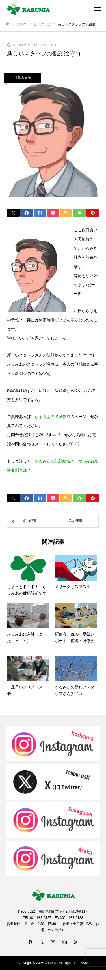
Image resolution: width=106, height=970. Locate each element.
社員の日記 (22, 78)
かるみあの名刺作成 (52, 416)
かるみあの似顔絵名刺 (54, 461)
